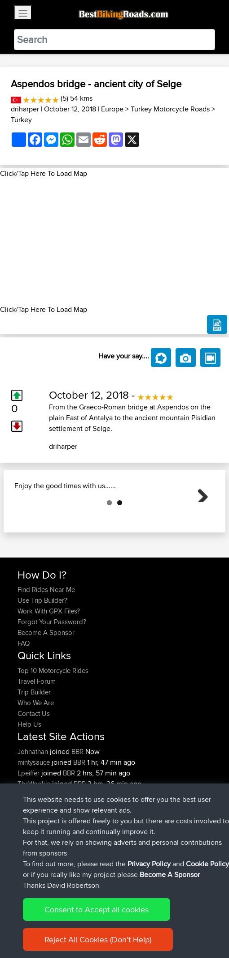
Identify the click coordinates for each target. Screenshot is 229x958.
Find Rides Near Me (46, 634)
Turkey (21, 120)
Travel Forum (37, 726)
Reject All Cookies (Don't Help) (97, 939)
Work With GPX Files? (49, 655)
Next (199, 515)
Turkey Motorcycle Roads (170, 109)
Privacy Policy (149, 864)
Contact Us (34, 758)
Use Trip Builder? (42, 645)
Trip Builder (34, 736)
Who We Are (36, 747)
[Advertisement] (114, 241)
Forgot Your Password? (52, 666)
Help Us (29, 769)
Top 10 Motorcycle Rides (53, 715)
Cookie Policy (207, 864)
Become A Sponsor (46, 677)
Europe (112, 109)
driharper (25, 109)
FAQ (24, 688)
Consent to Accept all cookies (96, 909)
